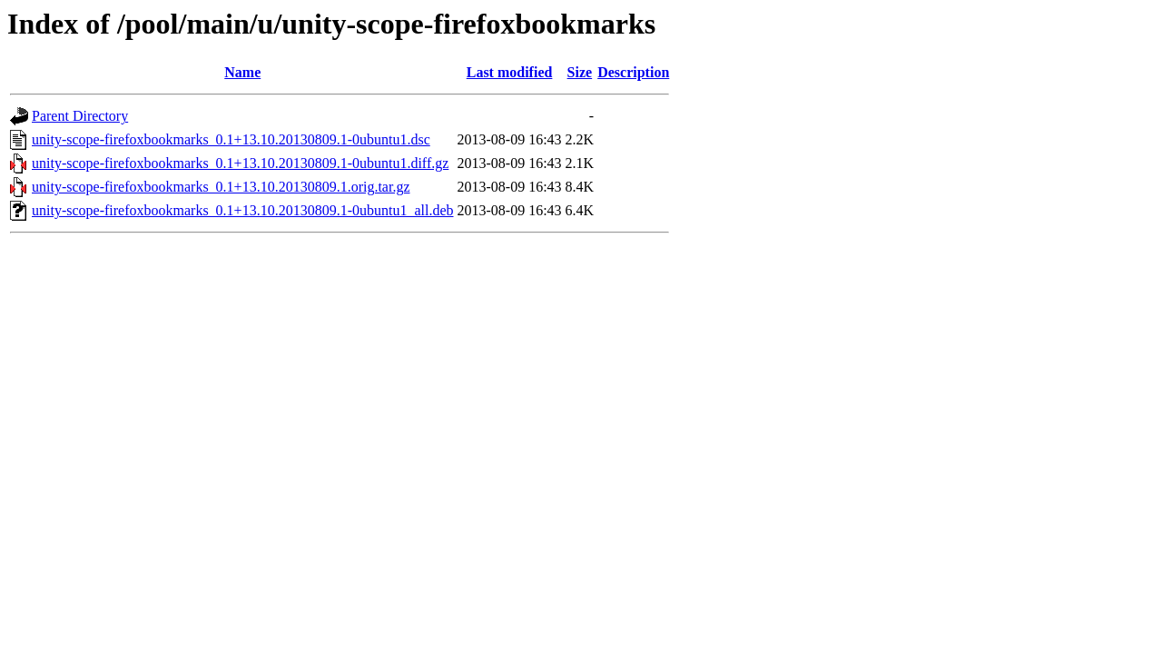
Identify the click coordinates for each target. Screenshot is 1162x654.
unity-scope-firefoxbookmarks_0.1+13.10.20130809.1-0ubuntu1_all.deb (243, 210)
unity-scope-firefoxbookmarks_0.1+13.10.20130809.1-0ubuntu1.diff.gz (240, 163)
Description (633, 72)
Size (580, 72)
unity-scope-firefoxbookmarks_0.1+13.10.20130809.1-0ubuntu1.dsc (231, 139)
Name (242, 72)
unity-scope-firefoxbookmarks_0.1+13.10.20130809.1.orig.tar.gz (221, 186)
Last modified (510, 72)
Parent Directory (80, 116)
